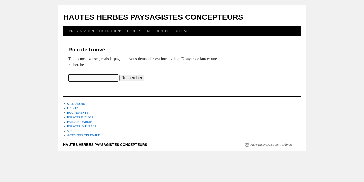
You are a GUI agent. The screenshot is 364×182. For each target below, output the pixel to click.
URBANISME (76, 103)
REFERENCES (158, 31)
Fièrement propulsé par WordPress (271, 144)
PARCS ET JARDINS (80, 122)
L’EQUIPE (134, 31)
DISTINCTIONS (110, 31)
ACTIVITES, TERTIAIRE (83, 135)
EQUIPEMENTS (77, 113)
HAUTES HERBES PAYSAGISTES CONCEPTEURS (153, 17)
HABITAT (73, 108)
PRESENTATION (81, 31)
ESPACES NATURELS (81, 126)
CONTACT (182, 31)
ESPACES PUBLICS (80, 117)
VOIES (71, 131)
